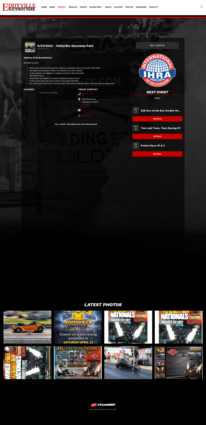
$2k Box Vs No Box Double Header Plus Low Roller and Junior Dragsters (161, 110)
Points (83, 7)
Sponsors (141, 7)
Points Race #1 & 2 (153, 145)
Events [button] (61, 7)
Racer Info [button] (95, 7)
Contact (153, 7)
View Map (86, 105)
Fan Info (118, 7)
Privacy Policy (112, 409)
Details (157, 119)
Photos (129, 7)
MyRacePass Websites (103, 405)
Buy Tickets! (157, 45)
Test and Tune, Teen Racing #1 (160, 128)
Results (73, 7)
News (52, 7)
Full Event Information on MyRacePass (76, 124)
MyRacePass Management (98, 409)
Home (44, 7)
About (108, 7)
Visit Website (85, 115)
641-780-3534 (85, 94)
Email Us (83, 110)
